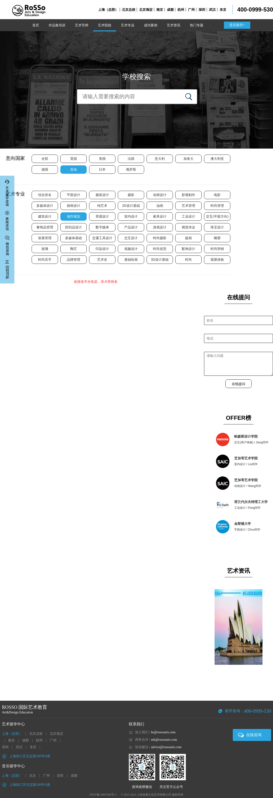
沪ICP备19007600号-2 (103, 794)
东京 (223, 10)
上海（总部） (108, 10)
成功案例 (150, 25)
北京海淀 (146, 10)
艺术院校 (104, 25)
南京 (159, 10)
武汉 (212, 10)
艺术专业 (127, 25)
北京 (32, 775)
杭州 (180, 10)
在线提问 (238, 384)
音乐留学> (237, 25)
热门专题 (196, 25)
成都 (170, 10)
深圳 (202, 10)
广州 (191, 10)
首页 (35, 25)
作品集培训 (57, 25)
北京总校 (128, 10)
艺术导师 (81, 25)
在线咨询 (254, 735)
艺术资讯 (173, 25)
